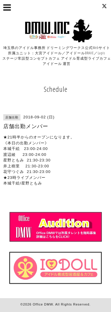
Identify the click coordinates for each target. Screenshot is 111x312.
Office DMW (43, 304)
